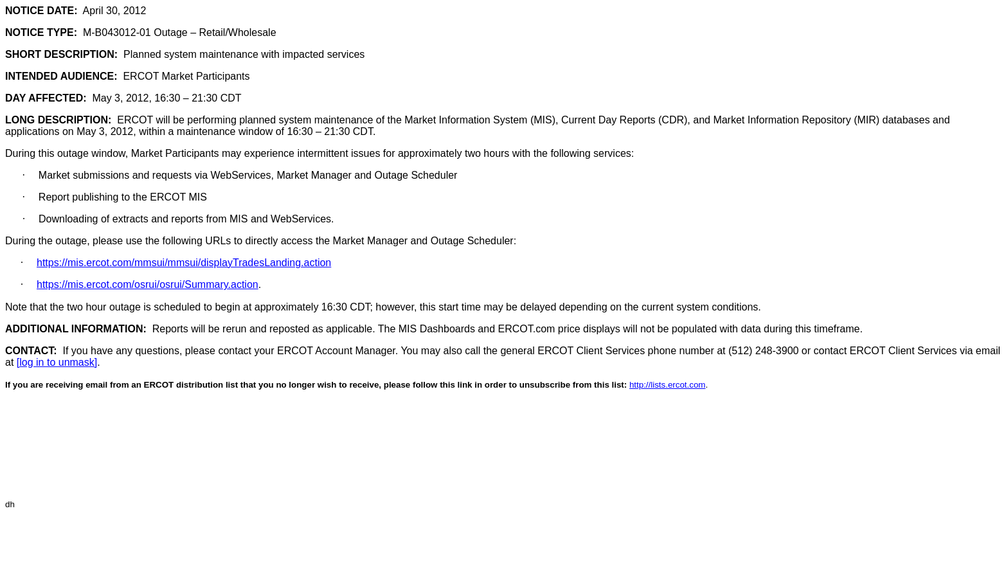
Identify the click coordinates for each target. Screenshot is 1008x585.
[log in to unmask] (57, 362)
